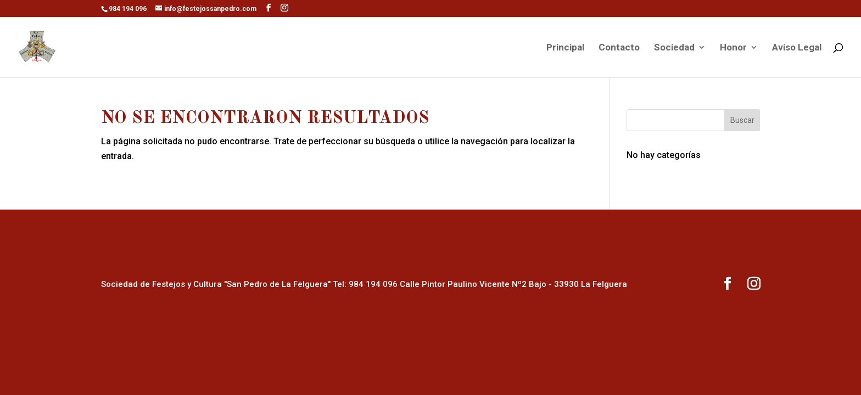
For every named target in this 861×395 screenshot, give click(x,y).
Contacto (619, 48)
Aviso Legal (796, 48)
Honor (733, 48)
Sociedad (674, 48)
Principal (565, 48)
